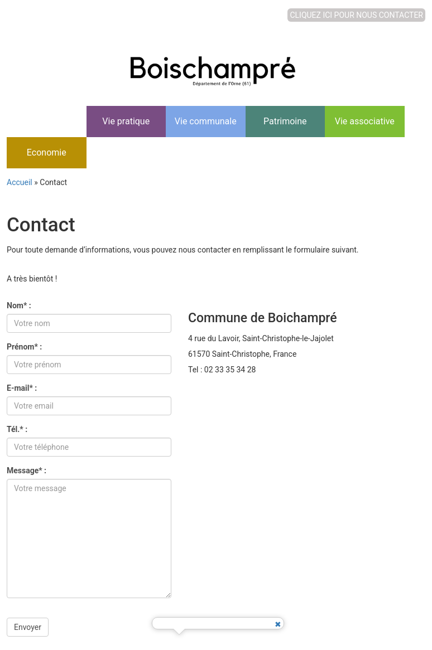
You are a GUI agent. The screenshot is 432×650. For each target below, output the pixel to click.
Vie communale (206, 121)
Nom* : (19, 305)
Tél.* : (17, 429)
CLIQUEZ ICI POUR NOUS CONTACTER (356, 15)
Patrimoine (285, 121)
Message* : (26, 470)
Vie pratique (126, 121)
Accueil (46, 121)
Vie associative (365, 121)
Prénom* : (24, 346)
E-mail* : (22, 388)
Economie (46, 152)
